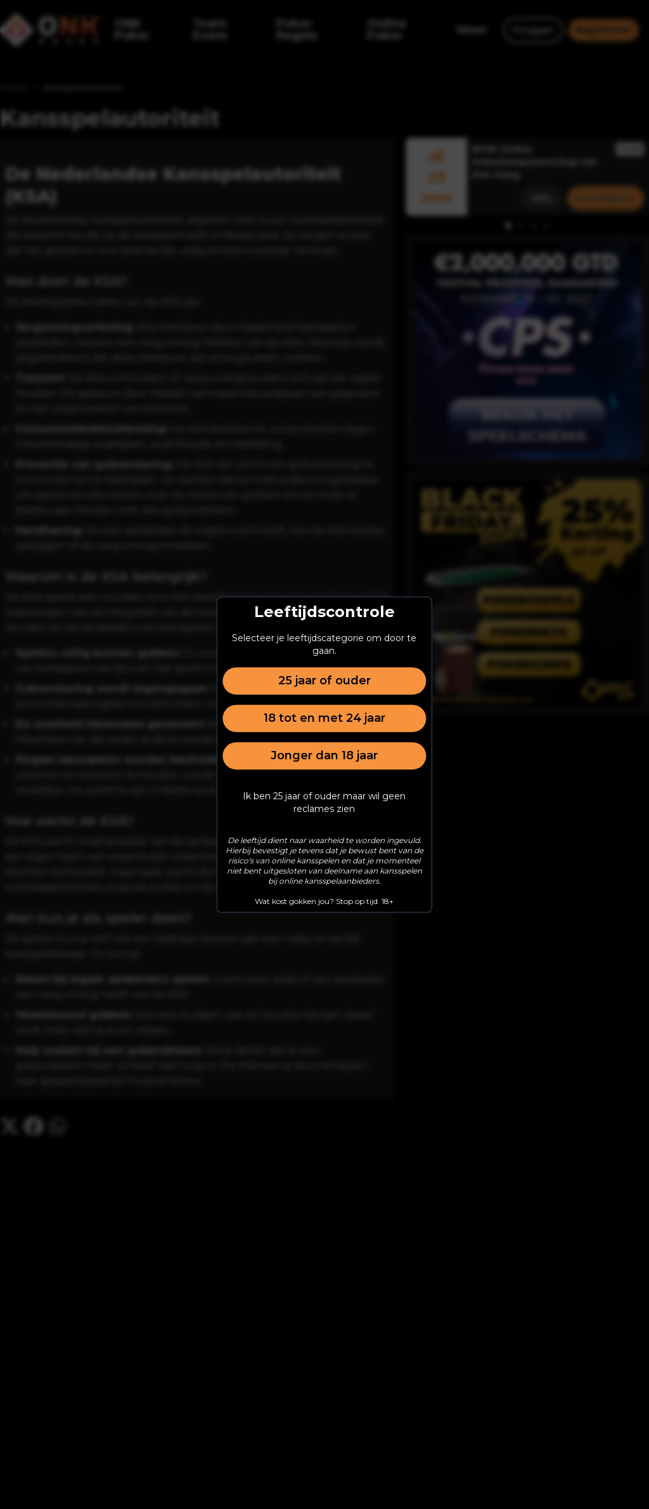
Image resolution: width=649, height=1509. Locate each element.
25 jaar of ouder (324, 681)
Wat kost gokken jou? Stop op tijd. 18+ (324, 901)
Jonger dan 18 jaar (324, 755)
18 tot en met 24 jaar (324, 718)
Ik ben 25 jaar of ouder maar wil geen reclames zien (324, 802)
